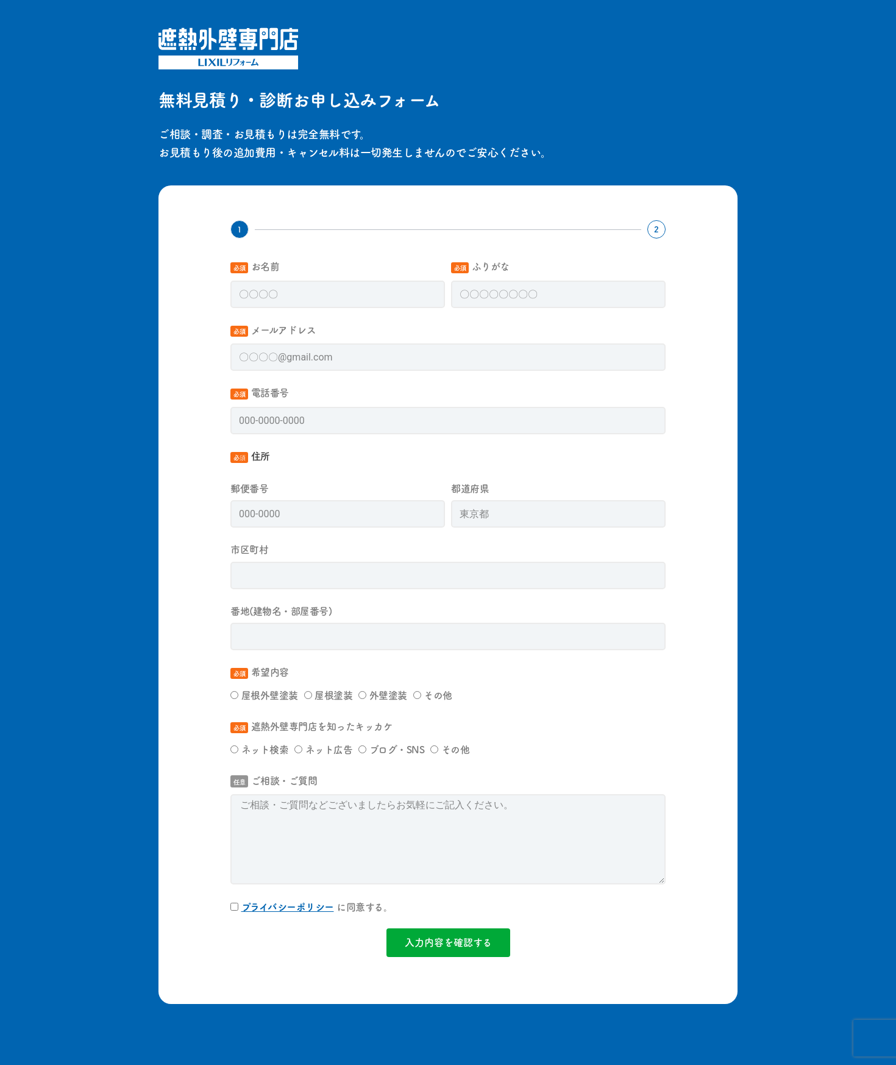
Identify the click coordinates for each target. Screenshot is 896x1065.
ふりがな (481, 266)
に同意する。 (317, 906)
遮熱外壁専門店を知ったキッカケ (313, 726)
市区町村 (250, 549)
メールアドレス (274, 329)
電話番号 (260, 392)
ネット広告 (329, 749)
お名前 (256, 266)
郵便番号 (250, 488)
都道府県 (471, 488)
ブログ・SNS (397, 749)
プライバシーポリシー (287, 906)
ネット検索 (265, 749)
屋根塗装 (333, 694)
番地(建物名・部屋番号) (282, 610)
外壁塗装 (388, 694)
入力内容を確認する (448, 941)
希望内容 (260, 671)
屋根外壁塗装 (269, 694)
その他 (438, 694)
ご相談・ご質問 (273, 780)
